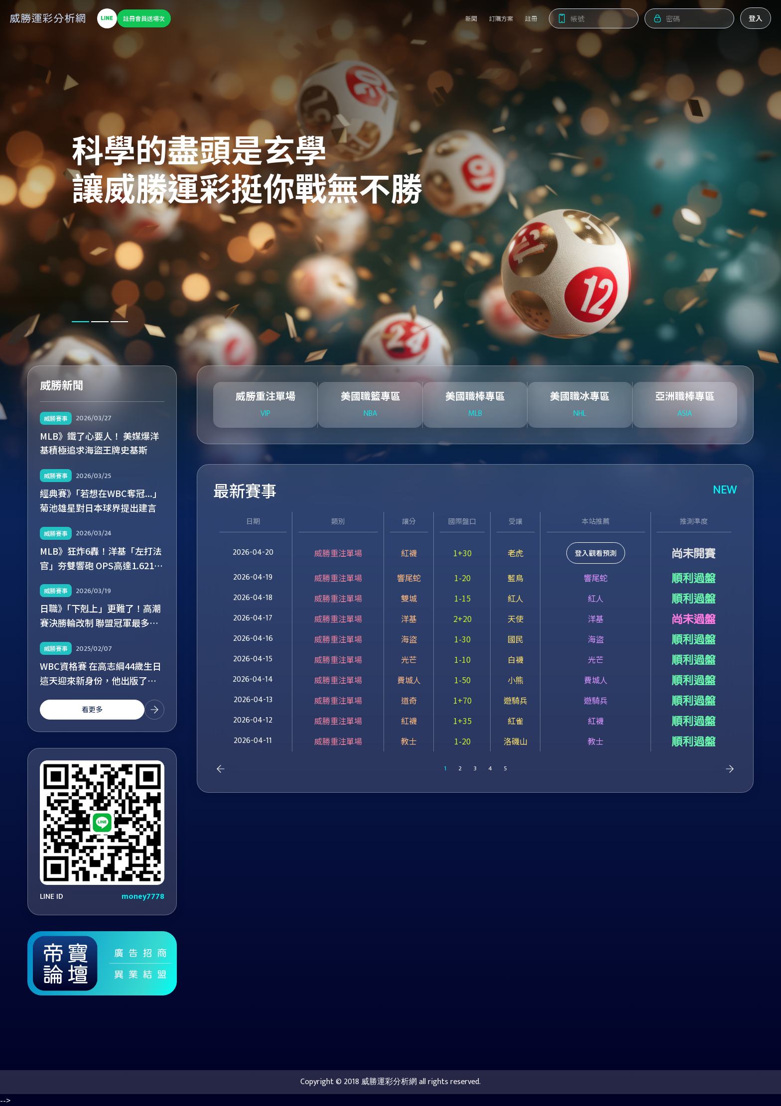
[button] (80, 321)
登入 (746, 20)
